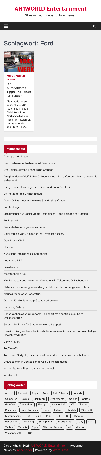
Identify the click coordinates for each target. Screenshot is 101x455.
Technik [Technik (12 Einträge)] (22, 427)
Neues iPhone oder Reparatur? (22, 293)
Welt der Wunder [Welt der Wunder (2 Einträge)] (53, 427)
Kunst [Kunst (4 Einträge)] (46, 410)
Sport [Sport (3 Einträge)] (91, 421)
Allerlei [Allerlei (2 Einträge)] (9, 393)
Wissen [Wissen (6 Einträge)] (80, 427)
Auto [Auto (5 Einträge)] (45, 393)
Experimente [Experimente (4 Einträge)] (57, 398)
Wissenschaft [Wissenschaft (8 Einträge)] (13, 432)
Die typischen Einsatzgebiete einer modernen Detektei (37, 187)
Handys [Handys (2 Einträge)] (42, 404)
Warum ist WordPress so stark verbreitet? (29, 368)
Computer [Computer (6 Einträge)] (11, 398)
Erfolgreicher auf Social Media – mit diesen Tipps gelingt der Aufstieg (46, 213)
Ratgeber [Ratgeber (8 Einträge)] (79, 415)
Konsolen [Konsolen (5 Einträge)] (10, 410)
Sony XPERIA (12, 341)
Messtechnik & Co (15, 273)
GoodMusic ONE (14, 240)
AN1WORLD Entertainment (51, 9)
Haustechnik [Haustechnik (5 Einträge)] (59, 404)
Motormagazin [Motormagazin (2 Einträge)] (13, 415)
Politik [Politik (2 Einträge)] (38, 415)
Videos (11, 79)
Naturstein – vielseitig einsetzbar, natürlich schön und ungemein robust (47, 287)
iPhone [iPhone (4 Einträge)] (83, 404)
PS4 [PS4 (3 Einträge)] (57, 415)
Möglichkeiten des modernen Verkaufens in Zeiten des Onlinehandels (46, 280)
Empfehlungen (12, 207)
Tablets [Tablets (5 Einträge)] (9, 427)
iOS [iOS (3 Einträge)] (73, 404)
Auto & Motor (16, 76)
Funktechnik (11, 220)
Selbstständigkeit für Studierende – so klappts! (32, 324)
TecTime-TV (11, 348)
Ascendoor (24, 450)
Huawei (8, 247)
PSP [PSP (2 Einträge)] (67, 415)
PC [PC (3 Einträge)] (28, 415)
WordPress (60, 450)
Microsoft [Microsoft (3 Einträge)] (86, 410)
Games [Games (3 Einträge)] (73, 398)
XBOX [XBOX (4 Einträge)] (29, 432)
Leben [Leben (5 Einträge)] (58, 410)
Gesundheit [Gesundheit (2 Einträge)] (26, 404)
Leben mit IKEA (13, 260)
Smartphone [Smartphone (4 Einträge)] (46, 421)
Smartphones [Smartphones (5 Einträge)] (65, 421)
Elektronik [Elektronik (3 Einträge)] (39, 398)
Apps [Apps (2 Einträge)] (35, 393)
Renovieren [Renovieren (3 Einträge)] (11, 421)
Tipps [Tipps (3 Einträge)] (35, 427)
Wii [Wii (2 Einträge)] (69, 427)
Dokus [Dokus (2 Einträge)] (25, 398)
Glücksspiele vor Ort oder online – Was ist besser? (34, 233)
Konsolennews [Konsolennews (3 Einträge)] (29, 410)
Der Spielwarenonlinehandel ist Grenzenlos (29, 163)
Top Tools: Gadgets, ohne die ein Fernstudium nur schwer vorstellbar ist (47, 355)
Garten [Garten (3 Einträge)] (86, 398)
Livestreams (11, 267)
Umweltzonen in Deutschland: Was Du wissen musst (35, 361)
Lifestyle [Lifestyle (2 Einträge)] (71, 410)
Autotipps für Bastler (16, 156)
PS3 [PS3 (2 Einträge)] (48, 415)
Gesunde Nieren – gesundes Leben (25, 227)
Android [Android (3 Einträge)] (22, 393)
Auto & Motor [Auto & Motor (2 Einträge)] (60, 393)
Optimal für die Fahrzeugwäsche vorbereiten (31, 300)
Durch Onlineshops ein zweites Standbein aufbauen (35, 200)
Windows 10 (11, 375)
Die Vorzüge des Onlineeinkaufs (23, 193)
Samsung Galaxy (14, 307)
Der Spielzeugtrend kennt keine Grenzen (28, 169)
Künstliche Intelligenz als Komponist (25, 253)
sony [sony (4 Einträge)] (80, 421)
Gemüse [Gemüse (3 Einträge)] (10, 404)
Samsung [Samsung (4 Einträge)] (28, 421)
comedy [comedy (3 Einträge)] (77, 393)
